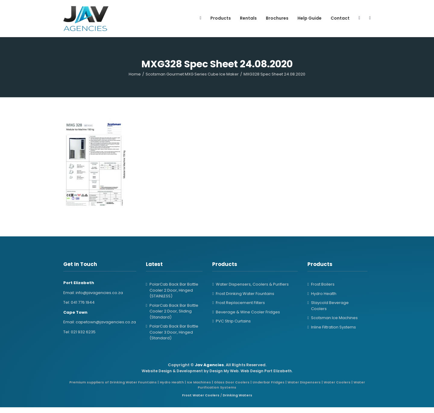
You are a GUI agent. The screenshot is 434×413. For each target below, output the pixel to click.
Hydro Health (323, 293)
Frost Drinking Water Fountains (245, 293)
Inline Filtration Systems (333, 327)
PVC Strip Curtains (233, 321)
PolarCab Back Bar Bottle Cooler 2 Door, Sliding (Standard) (173, 311)
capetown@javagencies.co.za (106, 322)
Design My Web (224, 370)
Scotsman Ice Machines (334, 318)
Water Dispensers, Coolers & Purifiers (252, 284)
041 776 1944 (83, 302)
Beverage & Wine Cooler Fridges (248, 312)
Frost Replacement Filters (240, 303)
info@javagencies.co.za (99, 293)
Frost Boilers (323, 284)
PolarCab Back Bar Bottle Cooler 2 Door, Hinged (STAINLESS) (173, 290)
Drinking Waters (237, 395)
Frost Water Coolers (200, 395)
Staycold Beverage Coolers (330, 306)
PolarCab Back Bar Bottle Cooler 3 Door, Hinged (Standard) (173, 332)
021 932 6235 (83, 332)
